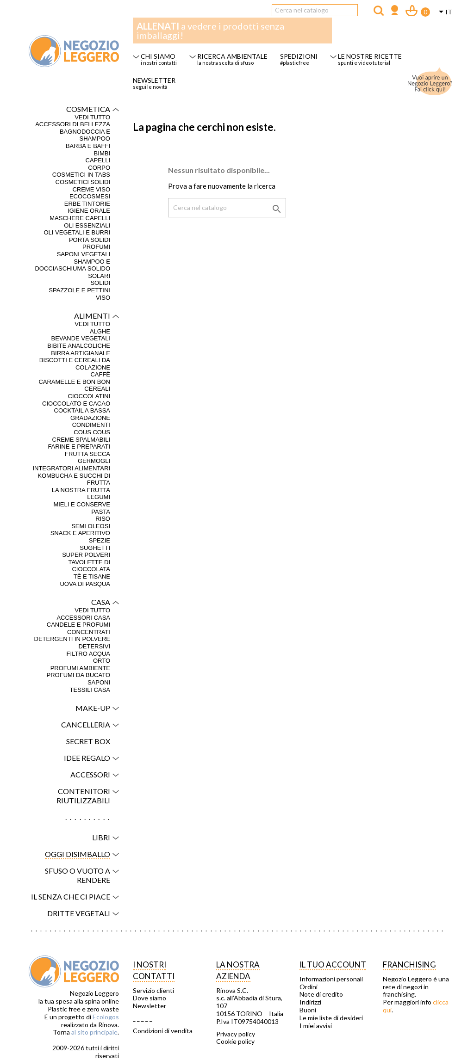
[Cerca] (315, 10)
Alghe (100, 331)
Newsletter (149, 1006)
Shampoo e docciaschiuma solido (72, 265)
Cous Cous (92, 432)
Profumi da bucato (78, 675)
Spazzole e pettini (79, 290)
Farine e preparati (79, 446)
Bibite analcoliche (78, 345)
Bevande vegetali (80, 338)
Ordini (308, 987)
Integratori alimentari (71, 468)
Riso (102, 518)
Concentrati (88, 632)
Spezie (99, 540)
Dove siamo (149, 998)
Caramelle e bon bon (74, 381)
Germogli (94, 460)
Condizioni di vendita (163, 1031)
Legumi (98, 496)
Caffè (100, 374)
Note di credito (321, 994)
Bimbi (102, 153)
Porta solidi (89, 239)
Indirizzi (310, 1002)
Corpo (99, 167)
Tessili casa (90, 689)
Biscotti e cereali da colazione (74, 364)
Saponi (98, 682)
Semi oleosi (90, 526)
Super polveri (86, 554)
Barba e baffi (88, 145)
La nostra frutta (81, 490)
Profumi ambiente (80, 668)
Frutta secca (87, 453)
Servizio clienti (153, 990)
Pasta (100, 511)
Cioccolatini (89, 396)
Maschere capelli (80, 218)
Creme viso (91, 189)
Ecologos (106, 1017)
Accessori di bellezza (72, 124)
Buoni (307, 1010)
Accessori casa (83, 617)
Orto (101, 660)
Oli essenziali (87, 225)
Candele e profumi (78, 624)
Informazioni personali (331, 979)
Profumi (96, 246)
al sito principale (94, 1032)
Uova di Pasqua (85, 583)
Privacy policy (235, 1034)
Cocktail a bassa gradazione (82, 414)
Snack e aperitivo (80, 533)
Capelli (98, 160)
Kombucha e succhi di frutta (73, 479)
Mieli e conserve (81, 504)
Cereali (97, 388)
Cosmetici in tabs (81, 174)
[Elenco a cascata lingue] (444, 12)
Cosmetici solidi (83, 182)
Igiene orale (89, 210)
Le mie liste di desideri (331, 1018)
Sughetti (95, 547)
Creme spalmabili (81, 439)
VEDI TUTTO (92, 117)
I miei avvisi (315, 1025)
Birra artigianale (80, 353)
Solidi (100, 282)
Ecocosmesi (89, 196)
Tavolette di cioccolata (89, 566)
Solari (99, 275)
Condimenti (91, 424)
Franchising (409, 964)
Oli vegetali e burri (77, 232)
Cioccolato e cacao (76, 403)
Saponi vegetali (83, 254)
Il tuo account (332, 964)
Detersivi (94, 646)
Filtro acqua (88, 653)
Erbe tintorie (87, 203)
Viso (103, 297)
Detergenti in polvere (72, 638)
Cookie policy (235, 1041)
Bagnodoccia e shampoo (85, 135)
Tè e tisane (92, 576)
